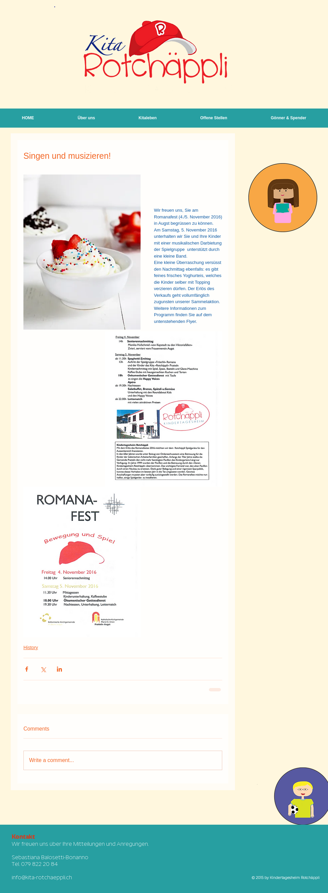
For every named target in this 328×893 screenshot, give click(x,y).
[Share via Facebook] (26, 669)
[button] (147, 118)
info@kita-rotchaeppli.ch (42, 877)
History (30, 647)
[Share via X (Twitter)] (43, 669)
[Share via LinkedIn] (59, 669)
